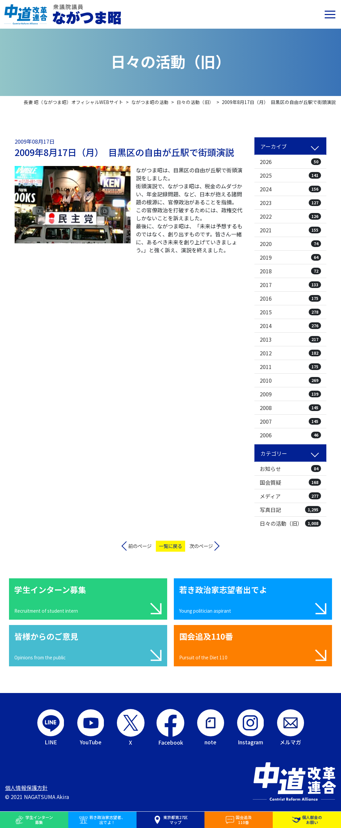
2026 (290, 162)
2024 (290, 189)
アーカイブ (273, 146)
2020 (290, 244)
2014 (290, 326)
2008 (290, 408)
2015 (290, 312)
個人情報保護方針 (26, 788)
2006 (290, 435)
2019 (290, 257)
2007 (290, 421)
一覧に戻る (170, 545)
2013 (290, 339)
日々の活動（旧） (290, 523)
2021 (290, 230)
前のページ (140, 545)
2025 (290, 175)
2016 (290, 298)
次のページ (201, 545)
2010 (290, 380)
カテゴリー (273, 453)
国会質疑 (290, 482)
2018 (290, 271)
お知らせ (290, 469)
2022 (290, 216)
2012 (290, 353)
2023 (290, 203)
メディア (290, 496)
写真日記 (290, 510)
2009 (290, 394)
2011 (290, 367)
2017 (290, 285)
